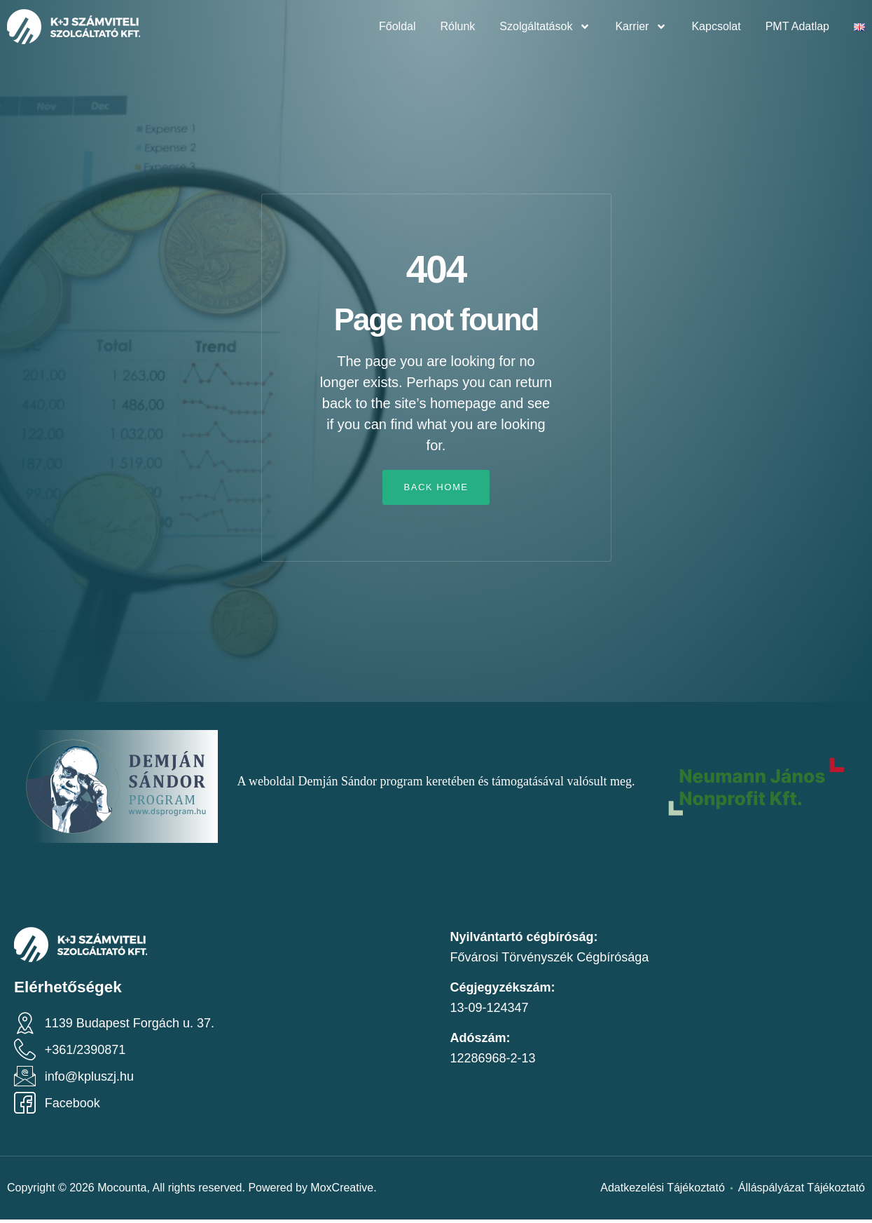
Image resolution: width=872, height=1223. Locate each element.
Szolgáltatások (544, 26)
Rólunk (458, 26)
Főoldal (397, 26)
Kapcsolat (715, 26)
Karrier (641, 26)
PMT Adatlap (797, 26)
